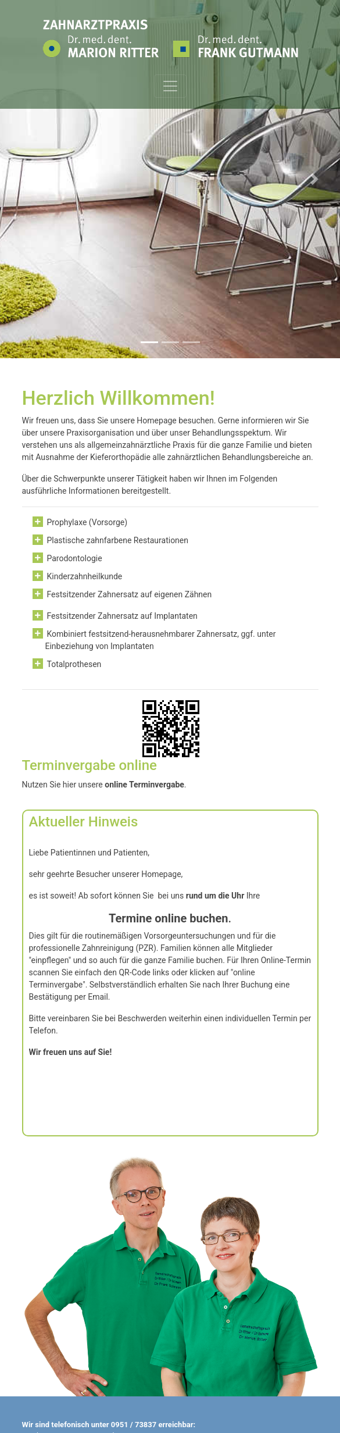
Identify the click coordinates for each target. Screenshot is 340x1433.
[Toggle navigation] (170, 86)
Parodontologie (74, 558)
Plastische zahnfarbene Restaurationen (118, 540)
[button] (25, 179)
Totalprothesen (74, 664)
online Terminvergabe (144, 784)
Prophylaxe (67, 522)
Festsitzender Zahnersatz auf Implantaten (122, 616)
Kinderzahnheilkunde (85, 576)
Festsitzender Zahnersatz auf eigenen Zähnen (129, 594)
